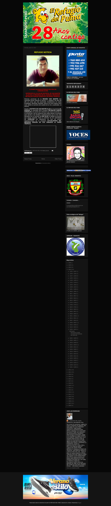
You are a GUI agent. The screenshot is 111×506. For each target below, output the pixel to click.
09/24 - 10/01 (73, 291)
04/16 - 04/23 (73, 327)
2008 (69, 401)
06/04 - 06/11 (73, 311)
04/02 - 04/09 (73, 338)
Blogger (79, 502)
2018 (69, 378)
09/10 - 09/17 (73, 296)
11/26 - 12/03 (73, 280)
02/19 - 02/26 (73, 351)
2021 (69, 372)
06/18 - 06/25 (73, 309)
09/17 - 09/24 (73, 293)
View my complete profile (73, 468)
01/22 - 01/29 (73, 360)
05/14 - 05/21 (73, 318)
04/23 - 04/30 (73, 324)
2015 (69, 385)
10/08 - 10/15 (73, 287)
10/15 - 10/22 (73, 284)
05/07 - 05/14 (73, 320)
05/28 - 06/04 (73, 313)
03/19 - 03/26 (73, 342)
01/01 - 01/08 (73, 367)
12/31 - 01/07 (73, 271)
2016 (69, 383)
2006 (69, 405)
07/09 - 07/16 (73, 304)
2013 (69, 390)
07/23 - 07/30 (73, 302)
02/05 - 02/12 (73, 356)
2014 (69, 387)
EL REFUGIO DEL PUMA (74, 420)
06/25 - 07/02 (73, 307)
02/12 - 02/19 (73, 353)
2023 (69, 269)
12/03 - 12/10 (73, 278)
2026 (69, 262)
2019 (69, 376)
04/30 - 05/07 (73, 322)
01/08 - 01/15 (73, 364)
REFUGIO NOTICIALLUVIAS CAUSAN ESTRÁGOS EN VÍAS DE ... (75, 333)
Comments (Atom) (46, 163)
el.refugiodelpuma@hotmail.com (75, 205)
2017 (69, 381)
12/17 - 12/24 (73, 276)
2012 (69, 392)
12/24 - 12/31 (73, 273)
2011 (69, 394)
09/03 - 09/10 (73, 298)
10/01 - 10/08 (73, 289)
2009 (69, 398)
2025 (69, 265)
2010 (69, 396)
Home (43, 159)
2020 (69, 374)
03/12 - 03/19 (73, 344)
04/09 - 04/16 (73, 329)
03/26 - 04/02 (73, 340)
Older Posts (58, 159)
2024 (69, 267)
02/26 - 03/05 (73, 349)
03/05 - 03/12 (73, 347)
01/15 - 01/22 (73, 362)
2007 (69, 403)
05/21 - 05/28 (73, 316)
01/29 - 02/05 (73, 358)
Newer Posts (28, 159)
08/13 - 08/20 (73, 300)
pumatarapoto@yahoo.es (73, 206)
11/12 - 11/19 (73, 282)
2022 (69, 369)
